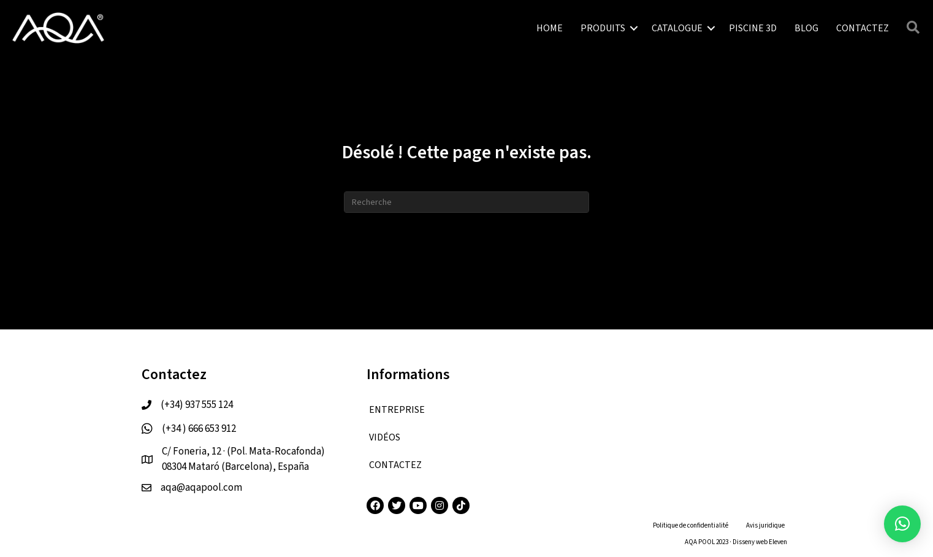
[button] (633, 28)
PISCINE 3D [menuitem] (753, 28)
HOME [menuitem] (549, 28)
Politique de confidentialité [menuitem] (690, 525)
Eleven (778, 542)
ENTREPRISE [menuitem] (397, 410)
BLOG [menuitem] (806, 28)
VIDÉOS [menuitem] (384, 437)
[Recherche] (466, 202)
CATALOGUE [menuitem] (677, 28)
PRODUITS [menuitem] (603, 28)
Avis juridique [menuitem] (765, 525)
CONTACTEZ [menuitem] (862, 28)
